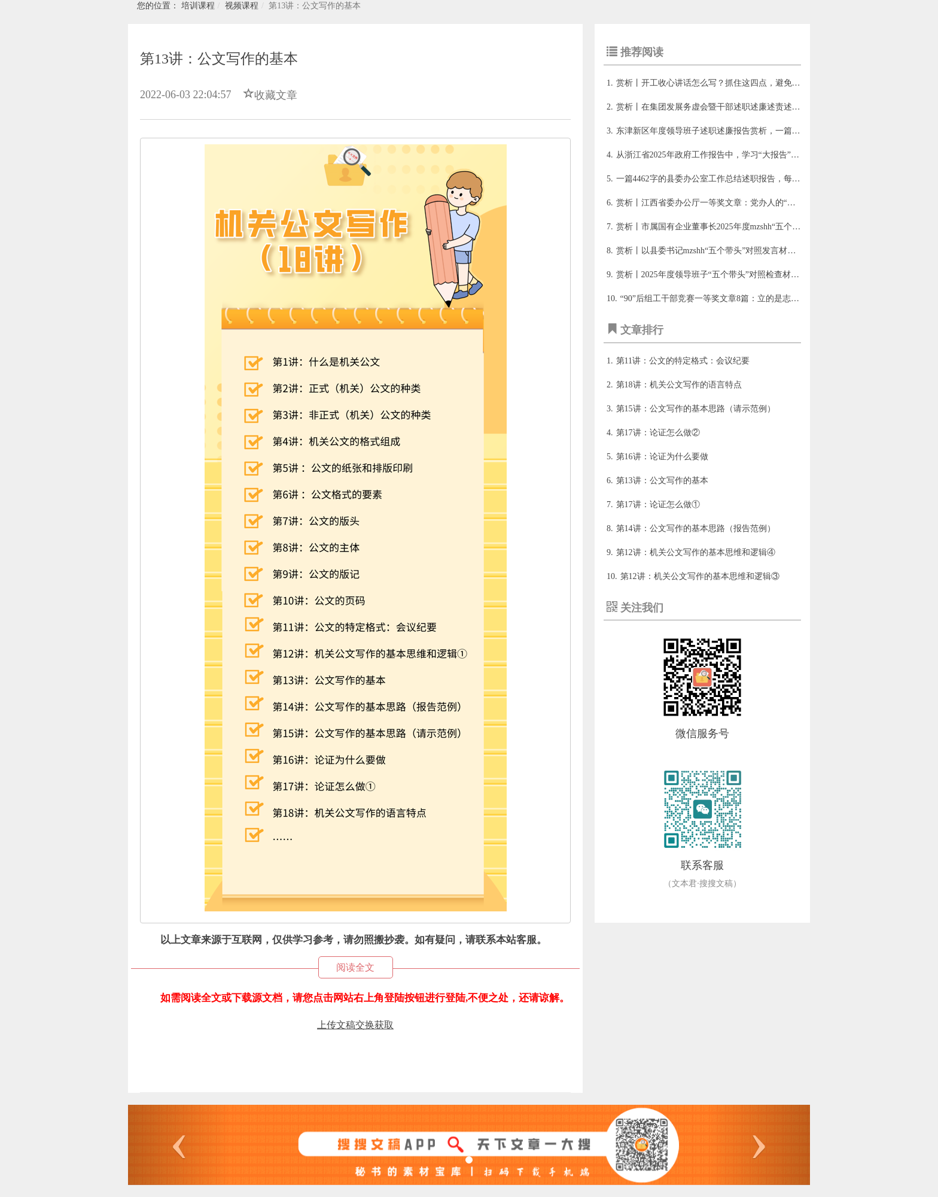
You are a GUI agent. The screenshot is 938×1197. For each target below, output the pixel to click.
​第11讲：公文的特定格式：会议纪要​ (683, 360)
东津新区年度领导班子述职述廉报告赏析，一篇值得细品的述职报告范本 (750, 130)
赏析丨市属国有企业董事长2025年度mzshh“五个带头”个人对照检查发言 (748, 226)
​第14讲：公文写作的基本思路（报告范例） (695, 528)
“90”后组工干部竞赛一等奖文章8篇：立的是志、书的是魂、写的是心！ (751, 298)
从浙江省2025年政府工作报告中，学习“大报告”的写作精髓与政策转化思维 (753, 154)
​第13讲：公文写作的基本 (662, 480)
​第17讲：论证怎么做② (658, 432)
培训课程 (198, 5)
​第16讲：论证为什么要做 (662, 456)
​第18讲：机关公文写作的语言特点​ (679, 384)
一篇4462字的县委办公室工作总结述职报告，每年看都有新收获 (733, 178)
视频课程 (241, 5)
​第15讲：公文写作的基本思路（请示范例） (695, 408)
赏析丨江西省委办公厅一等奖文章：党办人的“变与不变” (720, 202)
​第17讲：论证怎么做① (658, 504)
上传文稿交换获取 (355, 1025)
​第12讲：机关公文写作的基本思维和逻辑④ (695, 552)
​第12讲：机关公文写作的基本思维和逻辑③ (699, 576)
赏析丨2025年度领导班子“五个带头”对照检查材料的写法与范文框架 (741, 274)
